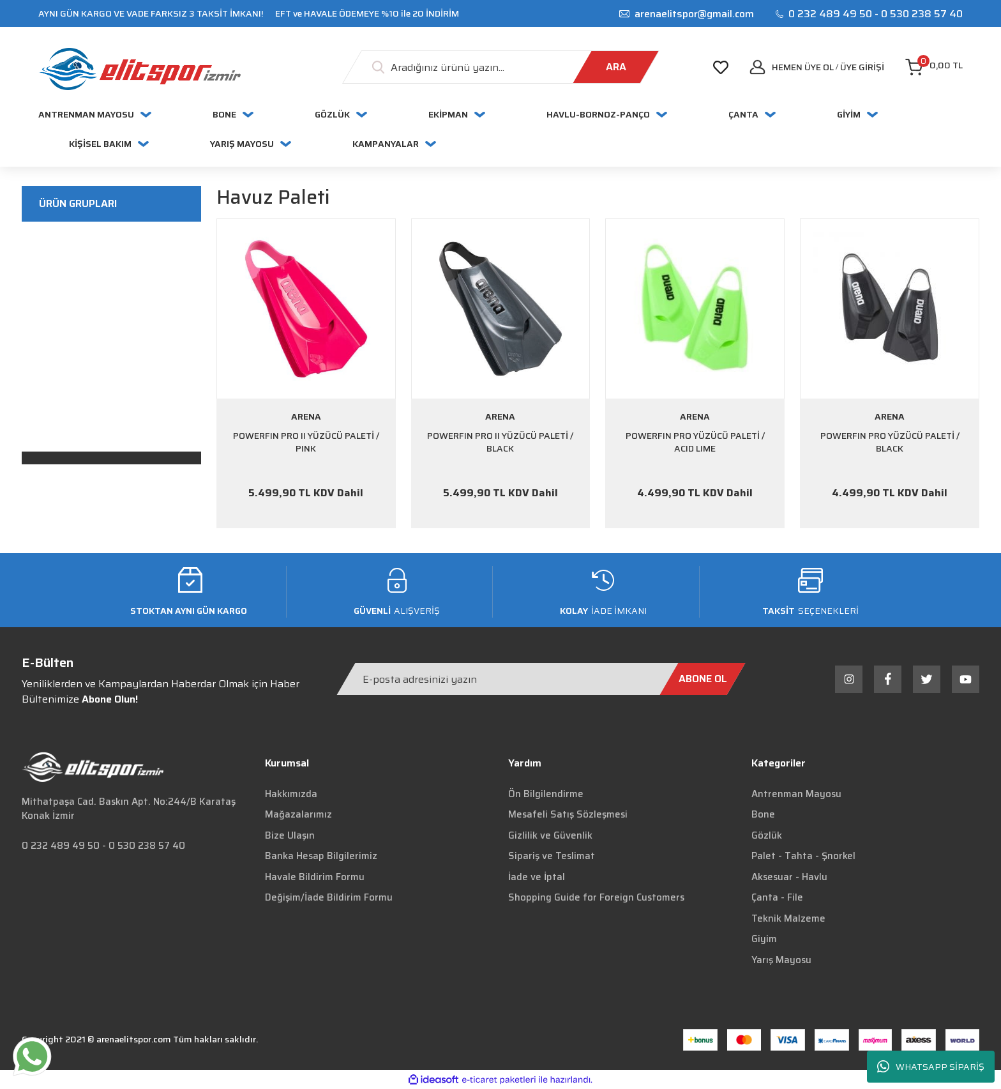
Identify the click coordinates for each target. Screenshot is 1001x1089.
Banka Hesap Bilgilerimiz (321, 856)
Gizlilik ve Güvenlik (550, 835)
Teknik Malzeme (788, 918)
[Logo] (139, 69)
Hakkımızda (291, 794)
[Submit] (703, 679)
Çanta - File (777, 897)
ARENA (306, 416)
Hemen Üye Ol (803, 67)
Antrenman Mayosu (796, 794)
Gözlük (766, 835)
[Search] (500, 67)
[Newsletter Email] (541, 679)
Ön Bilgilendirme (545, 794)
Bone (763, 814)
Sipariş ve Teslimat (551, 856)
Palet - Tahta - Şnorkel (803, 856)
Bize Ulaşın (290, 835)
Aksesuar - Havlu (789, 877)
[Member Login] (862, 67)
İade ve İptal (536, 877)
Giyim (764, 939)
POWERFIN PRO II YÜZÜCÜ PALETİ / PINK (306, 442)
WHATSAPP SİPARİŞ (930, 1067)
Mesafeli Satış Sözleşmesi (568, 814)
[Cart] (934, 67)
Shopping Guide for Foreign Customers (596, 897)
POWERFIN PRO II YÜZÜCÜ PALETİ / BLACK (500, 442)
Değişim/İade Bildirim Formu (329, 897)
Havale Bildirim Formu (315, 877)
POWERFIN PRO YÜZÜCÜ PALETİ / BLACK (890, 442)
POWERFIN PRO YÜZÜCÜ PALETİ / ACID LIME (695, 442)
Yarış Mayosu (781, 960)
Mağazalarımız (298, 814)
